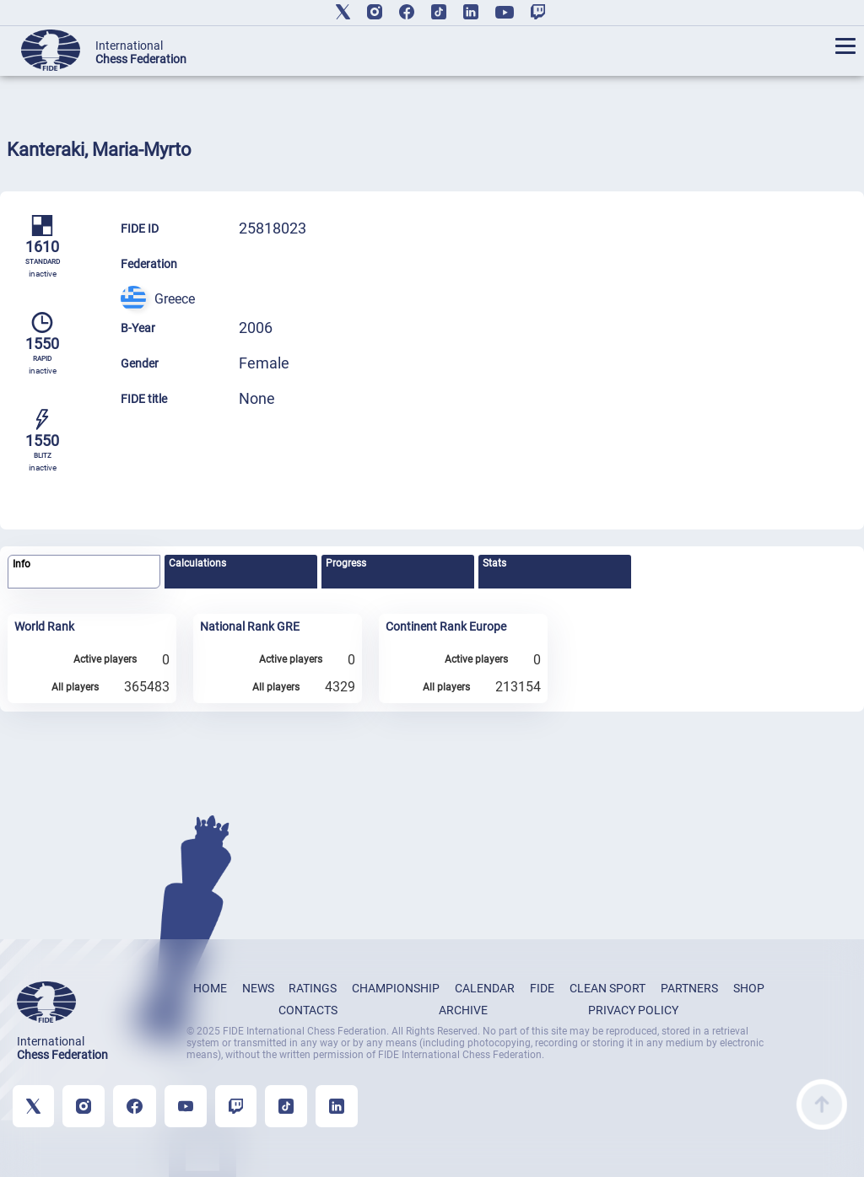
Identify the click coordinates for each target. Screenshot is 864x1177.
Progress (346, 563)
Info (21, 564)
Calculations (197, 563)
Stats (494, 563)
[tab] (84, 572)
